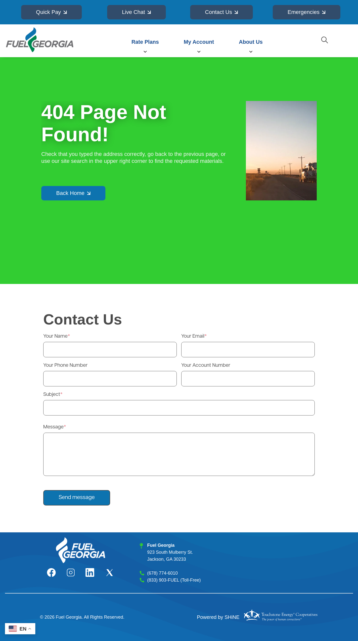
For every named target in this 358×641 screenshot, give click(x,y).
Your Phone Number (65, 365)
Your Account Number (205, 365)
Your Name (55, 336)
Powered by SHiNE (218, 617)
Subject (51, 394)
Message (53, 427)
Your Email (192, 336)
